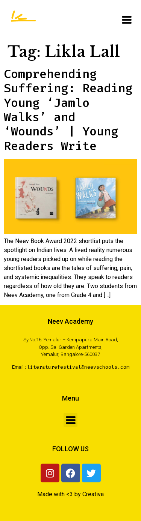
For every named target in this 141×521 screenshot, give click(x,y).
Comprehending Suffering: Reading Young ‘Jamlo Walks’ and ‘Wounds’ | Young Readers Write (68, 110)
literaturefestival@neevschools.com (78, 367)
